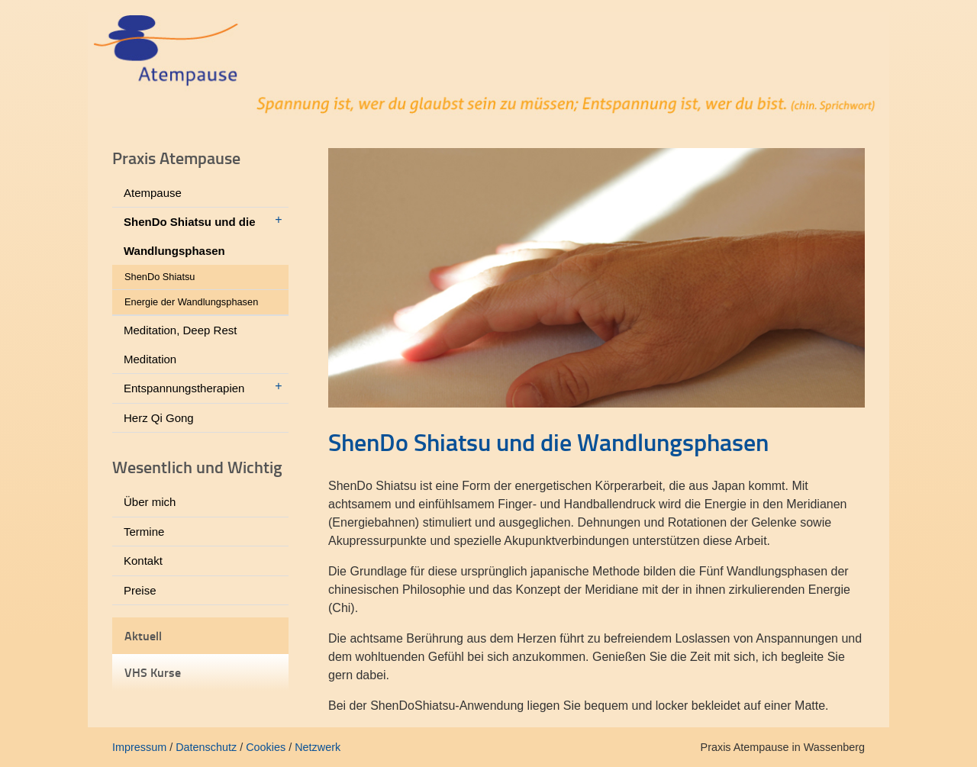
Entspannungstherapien (184, 388)
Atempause (153, 192)
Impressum (139, 747)
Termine (144, 531)
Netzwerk (317, 747)
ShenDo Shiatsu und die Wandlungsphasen (190, 236)
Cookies (265, 747)
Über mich (150, 501)
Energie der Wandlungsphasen (191, 302)
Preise (140, 590)
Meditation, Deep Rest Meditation (180, 345)
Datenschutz (206, 747)
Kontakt (143, 560)
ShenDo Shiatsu (159, 276)
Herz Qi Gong (159, 417)
